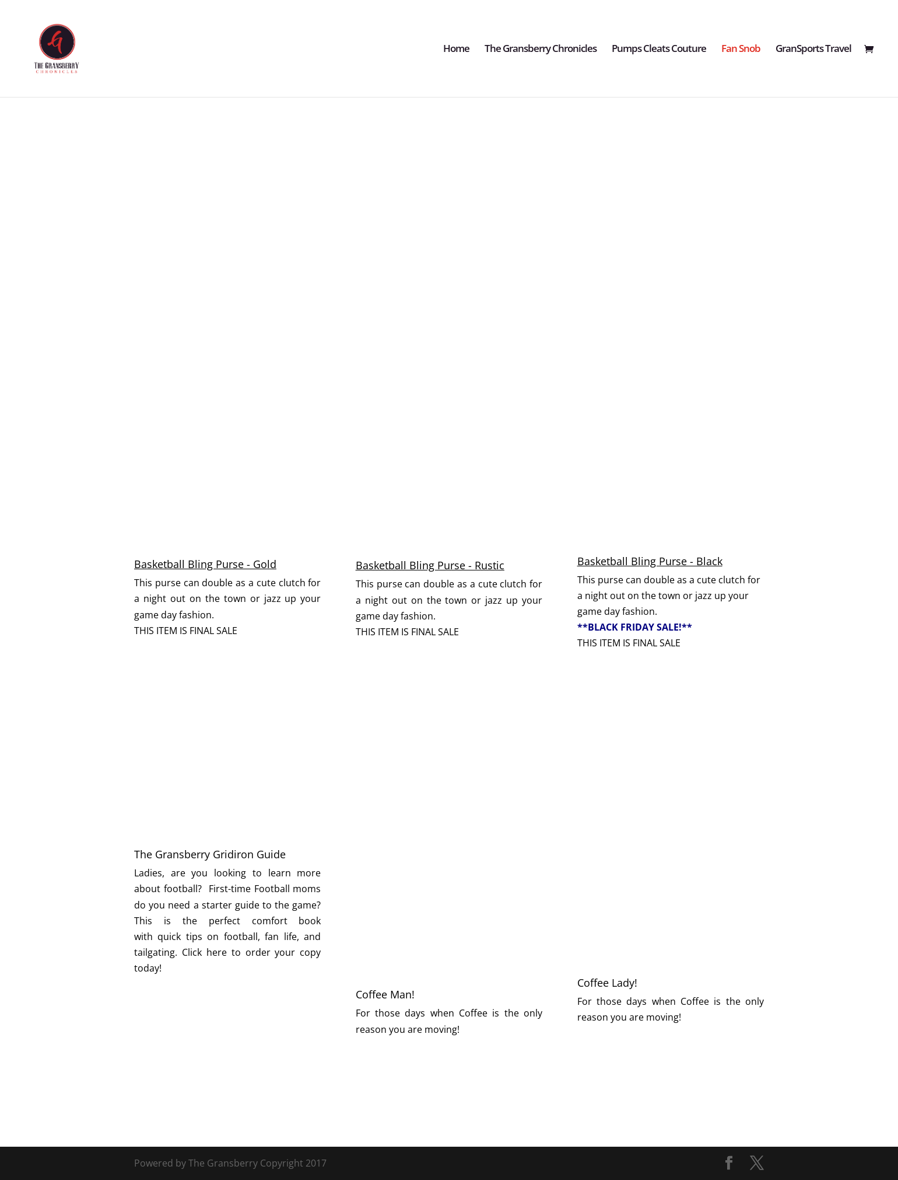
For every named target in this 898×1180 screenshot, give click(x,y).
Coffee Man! (385, 994)
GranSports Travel (813, 49)
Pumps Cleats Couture (659, 49)
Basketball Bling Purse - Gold (205, 564)
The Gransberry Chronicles (541, 49)
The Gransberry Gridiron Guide (210, 854)
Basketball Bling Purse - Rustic (430, 565)
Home (456, 49)
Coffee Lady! (607, 983)
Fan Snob (740, 49)
